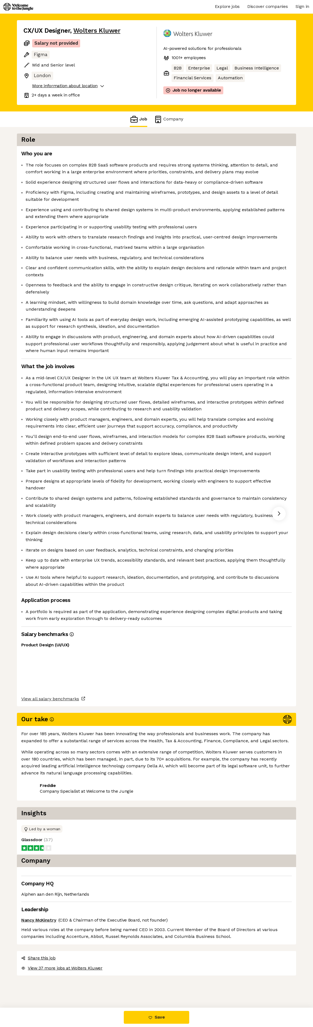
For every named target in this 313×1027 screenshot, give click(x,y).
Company (168, 119)
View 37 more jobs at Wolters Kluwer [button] (100, 984)
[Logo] (18, 7)
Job (138, 119)
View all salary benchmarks (50, 964)
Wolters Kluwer (97, 30)
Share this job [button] (38, 984)
